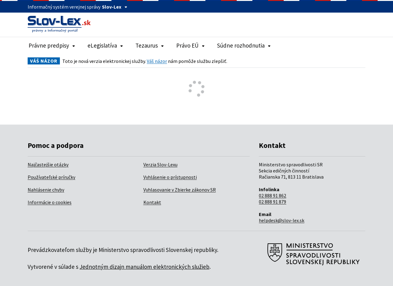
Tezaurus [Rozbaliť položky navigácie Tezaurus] (149, 45)
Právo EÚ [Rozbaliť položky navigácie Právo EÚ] (190, 45)
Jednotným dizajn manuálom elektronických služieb (144, 266)
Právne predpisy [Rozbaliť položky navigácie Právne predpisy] (52, 45)
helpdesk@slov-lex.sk (281, 220)
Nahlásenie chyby (46, 190)
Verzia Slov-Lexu (160, 164)
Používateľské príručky (51, 177)
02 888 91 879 (272, 202)
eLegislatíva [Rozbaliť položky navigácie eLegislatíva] (105, 45)
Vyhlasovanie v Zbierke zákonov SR (179, 190)
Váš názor (157, 61)
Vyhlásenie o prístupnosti (170, 177)
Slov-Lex (114, 7)
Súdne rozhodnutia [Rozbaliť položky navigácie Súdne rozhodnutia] (244, 45)
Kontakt (152, 202)
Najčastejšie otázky (48, 164)
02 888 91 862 (272, 195)
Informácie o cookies (50, 202)
